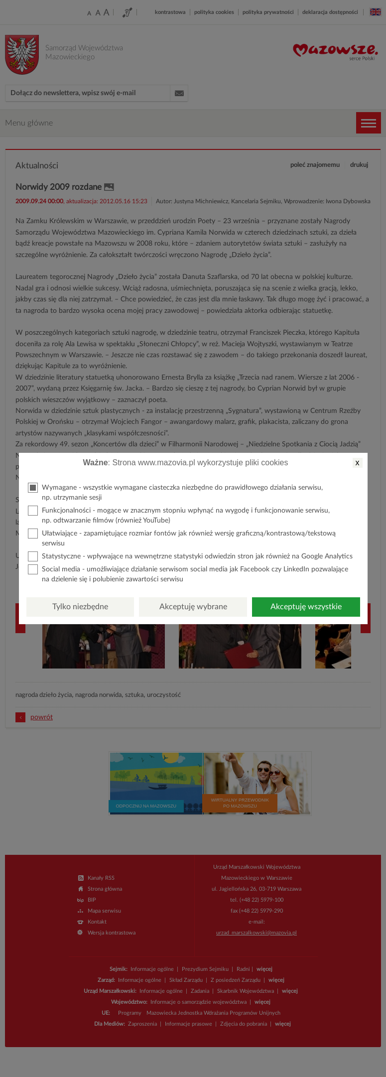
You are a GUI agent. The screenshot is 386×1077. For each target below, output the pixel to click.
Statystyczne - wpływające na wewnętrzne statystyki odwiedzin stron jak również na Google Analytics (190, 556)
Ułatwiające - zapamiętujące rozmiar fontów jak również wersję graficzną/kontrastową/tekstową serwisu (182, 538)
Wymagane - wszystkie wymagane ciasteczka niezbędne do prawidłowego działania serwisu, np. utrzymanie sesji (175, 492)
